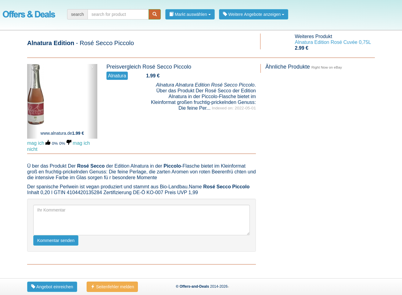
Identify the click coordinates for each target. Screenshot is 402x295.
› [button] (92, 67)
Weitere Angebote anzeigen (254, 14)
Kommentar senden (55, 240)
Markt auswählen (190, 14)
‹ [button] (32, 67)
